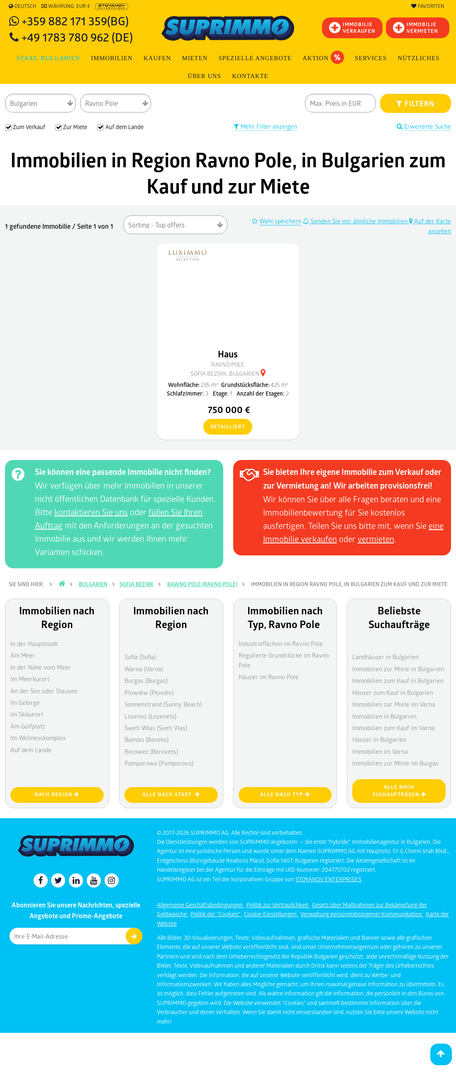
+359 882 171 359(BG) (75, 20)
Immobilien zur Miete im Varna (393, 704)
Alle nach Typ (285, 794)
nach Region (56, 794)
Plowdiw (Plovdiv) (148, 692)
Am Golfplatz (27, 726)
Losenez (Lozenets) (150, 716)
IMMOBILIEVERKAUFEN (352, 27)
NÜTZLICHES (418, 58)
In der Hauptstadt (34, 643)
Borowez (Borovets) (151, 751)
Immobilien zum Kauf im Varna (393, 728)
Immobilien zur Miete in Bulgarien (398, 669)
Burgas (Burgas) (146, 680)
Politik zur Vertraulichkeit (278, 905)
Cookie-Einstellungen (271, 914)
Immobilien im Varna (380, 751)
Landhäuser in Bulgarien (385, 657)
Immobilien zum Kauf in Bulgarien (398, 680)
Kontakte (250, 76)
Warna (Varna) (143, 669)
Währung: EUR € (65, 6)
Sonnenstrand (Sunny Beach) (163, 704)
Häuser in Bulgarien (379, 739)
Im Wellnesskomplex (38, 738)
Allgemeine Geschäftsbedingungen (200, 905)
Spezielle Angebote (255, 58)
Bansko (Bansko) (146, 739)
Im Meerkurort (29, 679)
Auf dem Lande (30, 750)
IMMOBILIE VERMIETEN (415, 27)
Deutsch (23, 6)
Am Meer (22, 655)
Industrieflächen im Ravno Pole (281, 643)
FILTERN (415, 103)
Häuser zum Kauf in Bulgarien (392, 692)
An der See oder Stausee (44, 691)
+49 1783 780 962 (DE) (77, 36)
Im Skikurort (26, 714)
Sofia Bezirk (136, 584)
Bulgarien (93, 584)
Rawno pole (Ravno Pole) (202, 584)
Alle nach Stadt (171, 794)
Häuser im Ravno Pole (269, 676)
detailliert (224, 427)
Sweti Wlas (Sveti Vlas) (155, 728)
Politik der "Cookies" (215, 914)
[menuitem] (250, 76)
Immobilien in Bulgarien (384, 716)
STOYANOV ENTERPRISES (328, 879)
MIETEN (194, 58)
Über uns (204, 76)
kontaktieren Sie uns (91, 511)
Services (371, 58)
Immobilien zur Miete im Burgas (395, 763)
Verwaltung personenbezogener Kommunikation (361, 914)
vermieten (376, 538)
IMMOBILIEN (111, 58)
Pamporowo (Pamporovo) (158, 763)
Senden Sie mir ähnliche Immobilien (356, 221)
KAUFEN (157, 58)
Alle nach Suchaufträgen (399, 790)
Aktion (323, 57)
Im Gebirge (25, 702)
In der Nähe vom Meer (40, 667)
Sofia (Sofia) (140, 657)
